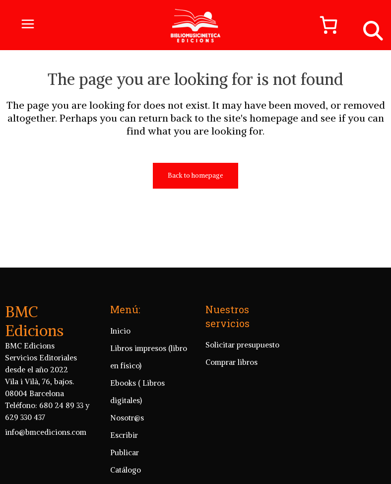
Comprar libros (231, 362)
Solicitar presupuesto (242, 344)
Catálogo (125, 470)
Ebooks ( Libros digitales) (137, 391)
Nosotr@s (127, 417)
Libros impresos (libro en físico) (148, 357)
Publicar (124, 452)
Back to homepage (195, 175)
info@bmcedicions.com (45, 432)
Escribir (124, 435)
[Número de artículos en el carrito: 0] (324, 24)
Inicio (120, 331)
